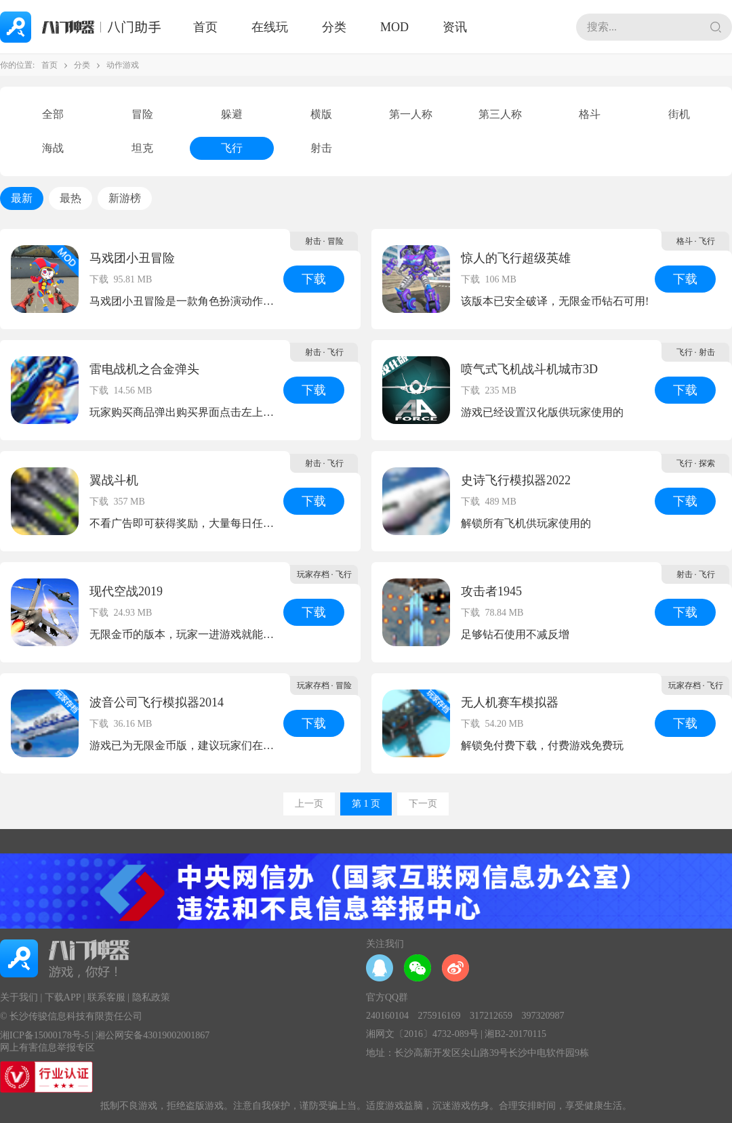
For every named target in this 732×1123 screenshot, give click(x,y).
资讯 (455, 27)
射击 (321, 148)
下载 (314, 279)
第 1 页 (366, 804)
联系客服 (106, 997)
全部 (53, 114)
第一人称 (410, 114)
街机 (679, 114)
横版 (321, 114)
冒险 (142, 114)
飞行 (232, 148)
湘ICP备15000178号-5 (44, 1035)
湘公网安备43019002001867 (152, 1035)
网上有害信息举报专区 (47, 1047)
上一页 (309, 804)
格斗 (590, 114)
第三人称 (500, 114)
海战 (53, 148)
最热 (70, 198)
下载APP (63, 997)
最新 (22, 198)
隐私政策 (151, 997)
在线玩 (269, 27)
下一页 (423, 804)
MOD (394, 27)
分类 (334, 27)
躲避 (232, 114)
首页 (205, 27)
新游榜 (124, 198)
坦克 (142, 148)
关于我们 (19, 997)
